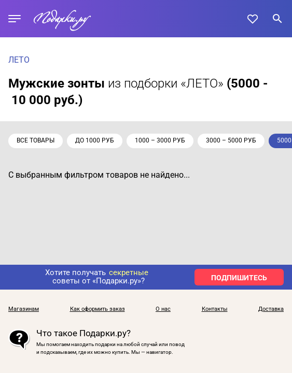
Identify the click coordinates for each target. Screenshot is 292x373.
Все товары (35, 140)
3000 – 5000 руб (231, 140)
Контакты (215, 309)
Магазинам (23, 309)
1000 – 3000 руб (160, 140)
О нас (163, 309)
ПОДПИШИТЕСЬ (239, 278)
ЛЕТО (19, 60)
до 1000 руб (94, 140)
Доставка (271, 309)
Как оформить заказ (97, 309)
